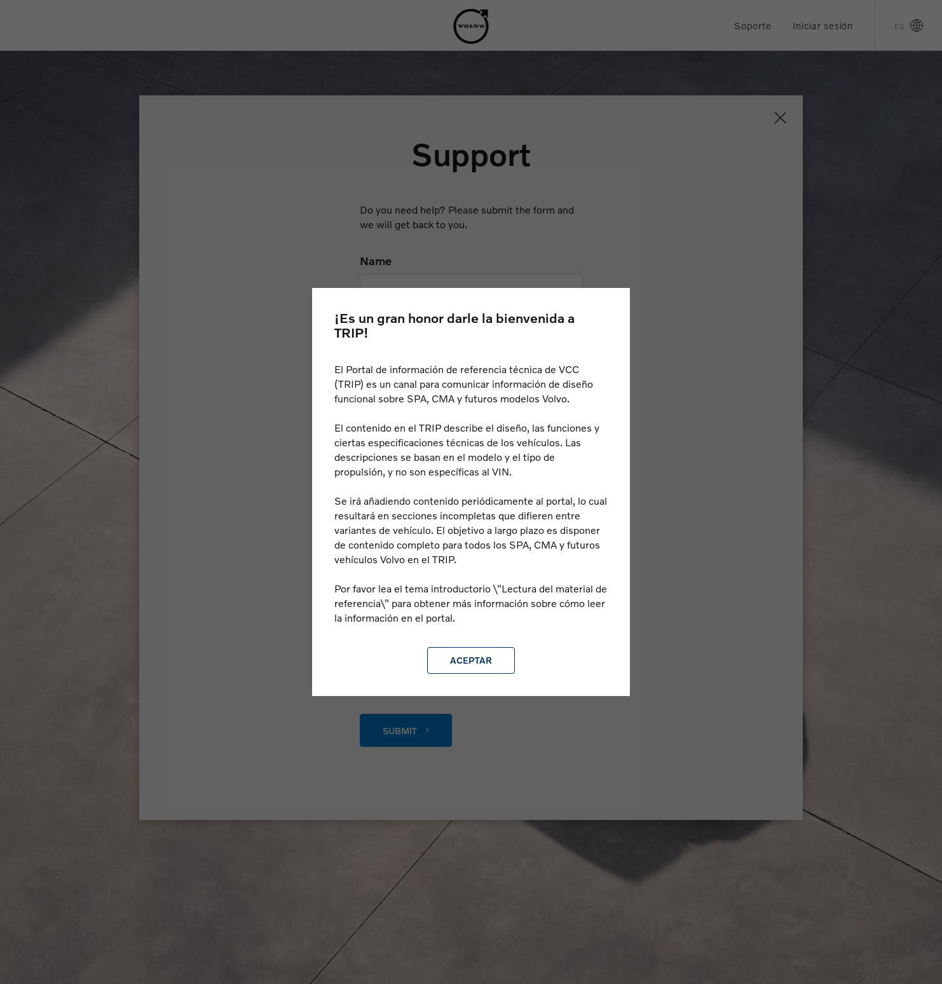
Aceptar (471, 660)
